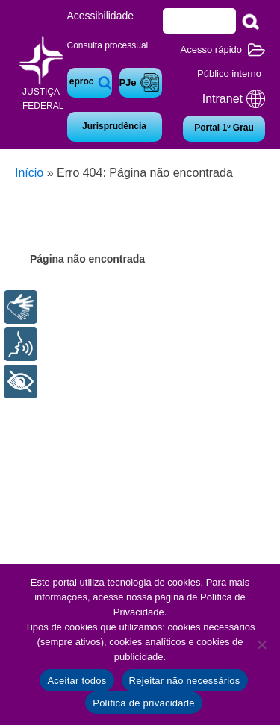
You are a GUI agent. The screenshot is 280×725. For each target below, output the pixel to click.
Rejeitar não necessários (184, 680)
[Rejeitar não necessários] (261, 644)
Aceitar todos (76, 680)
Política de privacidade (144, 703)
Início (29, 172)
